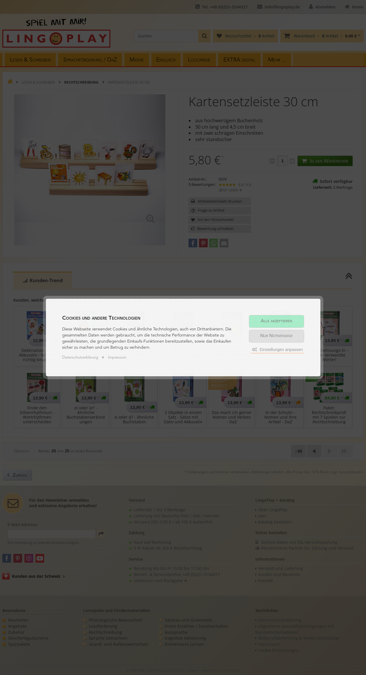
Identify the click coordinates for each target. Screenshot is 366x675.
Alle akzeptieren (276, 321)
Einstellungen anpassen (277, 349)
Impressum (117, 357)
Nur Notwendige (276, 336)
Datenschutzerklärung (80, 357)
